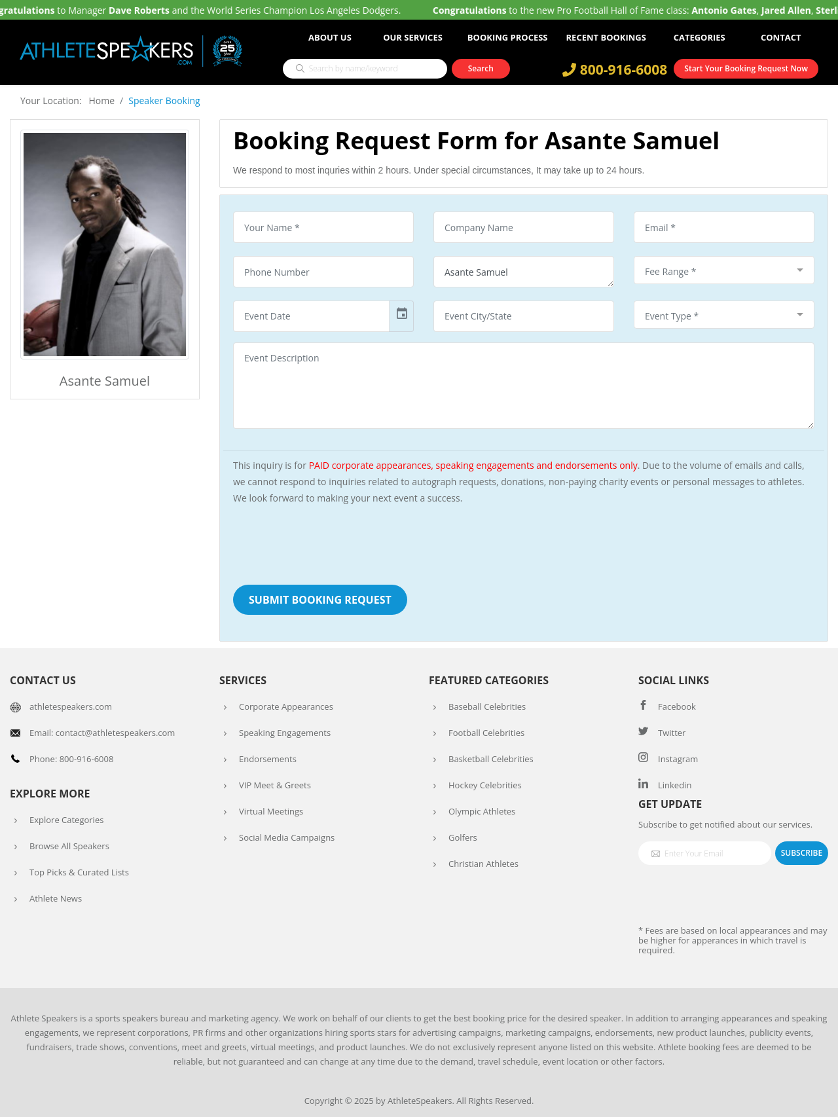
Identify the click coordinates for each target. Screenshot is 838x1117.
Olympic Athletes (481, 811)
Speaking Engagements (285, 733)
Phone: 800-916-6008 (71, 759)
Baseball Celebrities (487, 706)
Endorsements (268, 759)
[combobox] (724, 270)
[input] (311, 316)
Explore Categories (66, 820)
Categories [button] (699, 37)
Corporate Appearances (286, 706)
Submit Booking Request (320, 600)
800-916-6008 (614, 69)
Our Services (413, 37)
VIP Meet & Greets (275, 785)
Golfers (462, 837)
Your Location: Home (67, 100)
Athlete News (55, 898)
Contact (781, 37)
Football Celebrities (486, 733)
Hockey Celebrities (485, 785)
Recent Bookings (606, 37)
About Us (330, 37)
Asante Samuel (523, 271)
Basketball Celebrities (491, 759)
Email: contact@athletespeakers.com (102, 733)
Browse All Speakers (69, 846)
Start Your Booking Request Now (746, 68)
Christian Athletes (483, 864)
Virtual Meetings (271, 811)
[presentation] (332, 542)
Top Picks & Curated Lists (79, 872)
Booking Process (507, 37)
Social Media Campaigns (287, 837)
